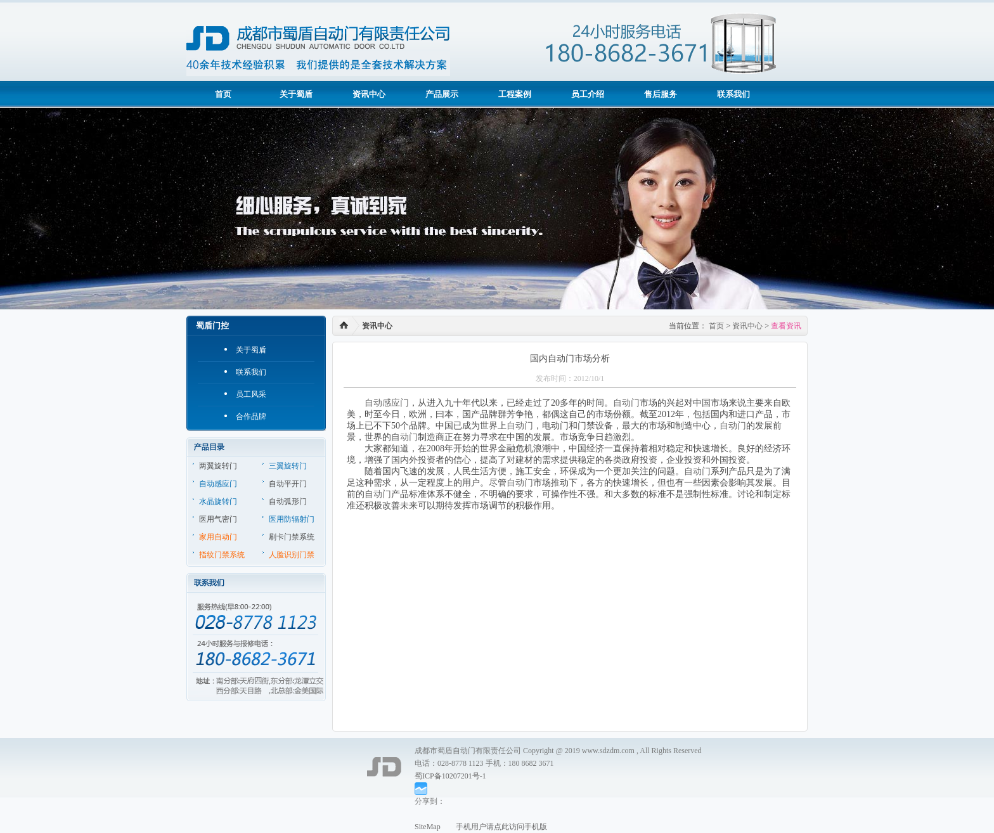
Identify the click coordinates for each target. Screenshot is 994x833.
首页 (223, 94)
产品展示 (441, 94)
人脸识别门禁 (291, 554)
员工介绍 (587, 94)
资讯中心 (368, 94)
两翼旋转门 (218, 466)
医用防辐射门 (291, 519)
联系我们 (733, 94)
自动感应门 (218, 483)
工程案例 (514, 94)
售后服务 (660, 94)
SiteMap (428, 826)
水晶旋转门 (218, 501)
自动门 (626, 403)
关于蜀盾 (296, 94)
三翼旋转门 (288, 466)
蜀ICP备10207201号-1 (450, 776)
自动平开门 (288, 483)
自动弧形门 (288, 501)
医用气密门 (218, 519)
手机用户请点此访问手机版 (494, 826)
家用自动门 (218, 537)
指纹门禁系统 (222, 554)
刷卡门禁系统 (291, 537)
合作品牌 (251, 416)
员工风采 (251, 394)
